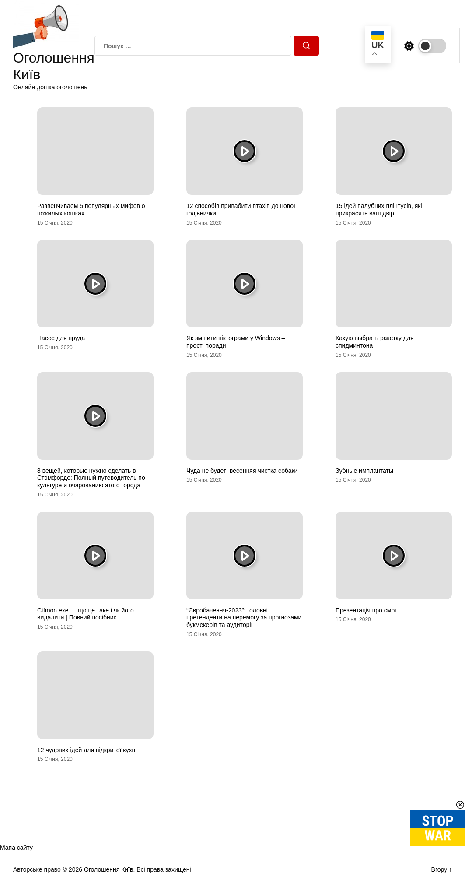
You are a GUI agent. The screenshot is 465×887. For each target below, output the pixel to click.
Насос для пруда (61, 337)
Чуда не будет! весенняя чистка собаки (241, 470)
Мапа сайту (16, 847)
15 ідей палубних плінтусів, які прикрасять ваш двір (379, 209)
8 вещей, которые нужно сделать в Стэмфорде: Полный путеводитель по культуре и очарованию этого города (91, 478)
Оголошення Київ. (109, 869)
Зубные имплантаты (364, 470)
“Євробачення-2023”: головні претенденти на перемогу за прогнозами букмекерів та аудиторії (243, 618)
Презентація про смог (366, 610)
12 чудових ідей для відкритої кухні (86, 749)
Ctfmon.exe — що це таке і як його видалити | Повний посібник (85, 614)
